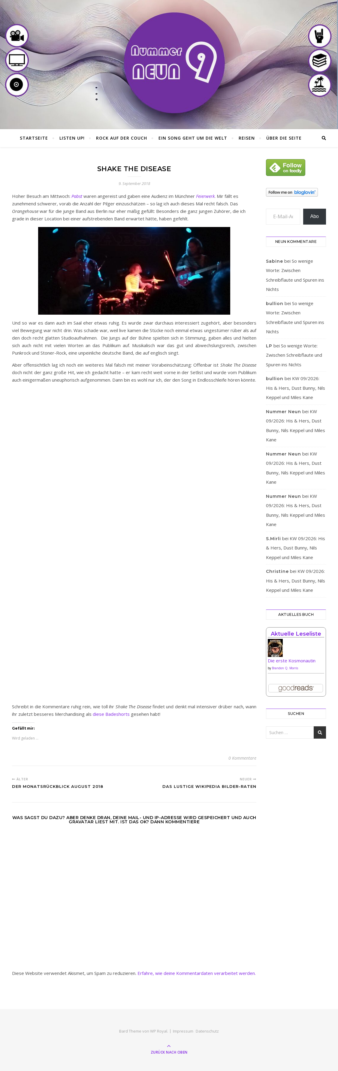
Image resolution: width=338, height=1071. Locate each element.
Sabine (274, 261)
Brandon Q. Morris (285, 668)
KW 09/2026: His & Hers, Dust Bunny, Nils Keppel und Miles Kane (295, 387)
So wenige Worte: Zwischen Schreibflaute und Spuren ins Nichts (294, 355)
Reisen (247, 138)
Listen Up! (72, 138)
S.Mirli (273, 538)
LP (269, 346)
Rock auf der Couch (121, 138)
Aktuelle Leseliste (296, 634)
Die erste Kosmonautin (291, 661)
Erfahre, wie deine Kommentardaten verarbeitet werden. (196, 973)
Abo (314, 216)
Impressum (183, 1031)
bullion (274, 303)
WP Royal (158, 1031)
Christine (277, 571)
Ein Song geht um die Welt (192, 138)
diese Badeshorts (111, 714)
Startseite (34, 138)
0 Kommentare (242, 758)
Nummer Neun (283, 411)
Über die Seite (284, 138)
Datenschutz (207, 1031)
